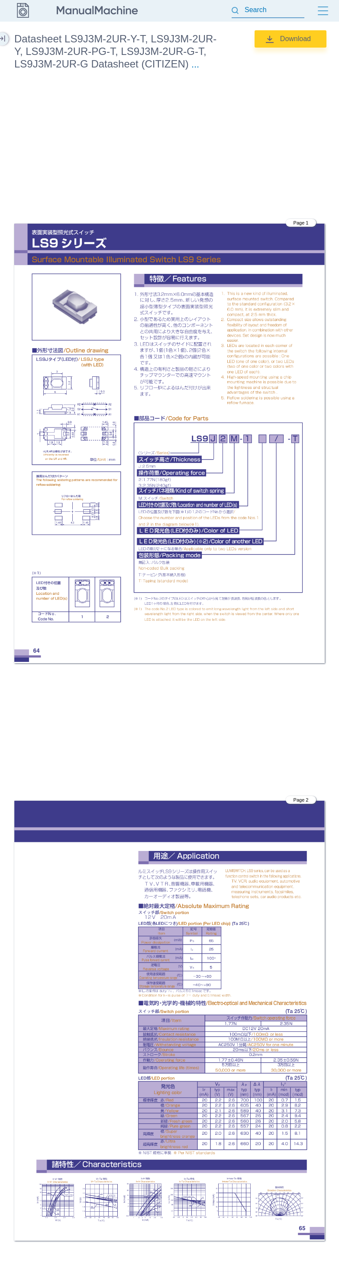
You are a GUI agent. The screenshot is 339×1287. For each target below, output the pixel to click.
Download (295, 38)
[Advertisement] (169, 148)
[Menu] (323, 11)
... (195, 64)
